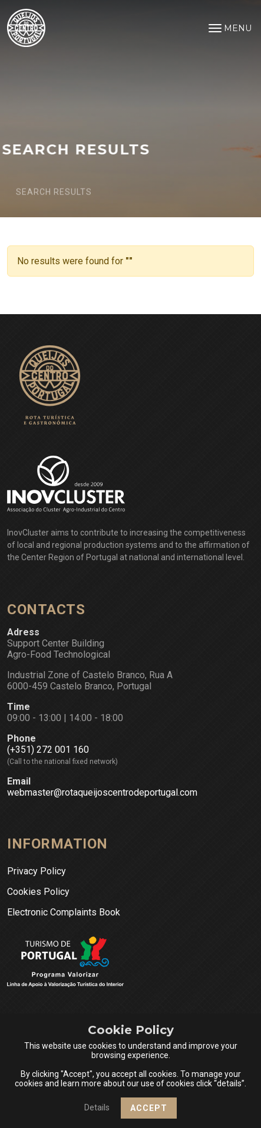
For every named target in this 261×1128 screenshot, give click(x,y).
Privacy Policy (36, 871)
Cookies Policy (38, 891)
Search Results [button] (49, 195)
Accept (148, 1108)
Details (97, 1107)
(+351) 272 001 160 (48, 749)
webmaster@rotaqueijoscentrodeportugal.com (102, 792)
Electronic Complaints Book (63, 912)
